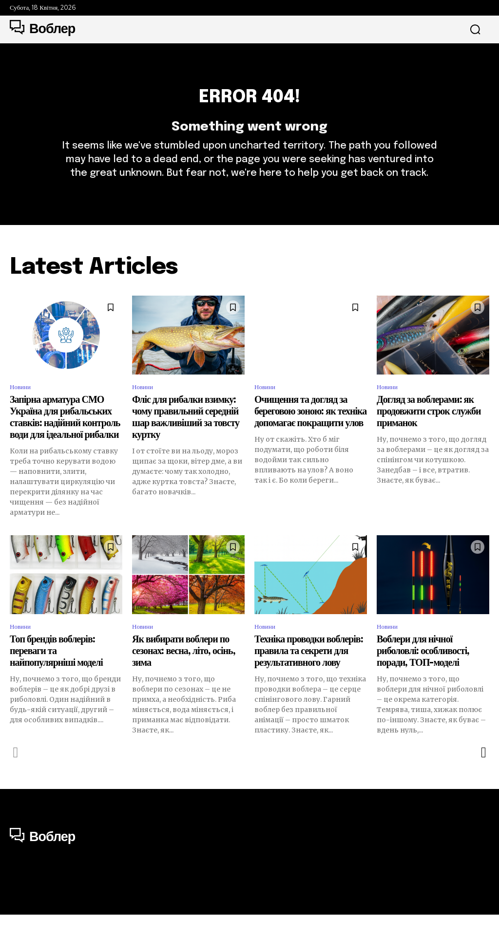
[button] (475, 30)
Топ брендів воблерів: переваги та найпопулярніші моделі (56, 674)
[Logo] (42, 29)
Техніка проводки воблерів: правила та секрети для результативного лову (308, 674)
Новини (23, 407)
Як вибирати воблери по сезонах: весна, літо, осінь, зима (183, 674)
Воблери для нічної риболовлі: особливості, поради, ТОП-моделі (423, 674)
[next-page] (483, 775)
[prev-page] (16, 775)
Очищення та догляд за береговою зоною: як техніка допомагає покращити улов (310, 432)
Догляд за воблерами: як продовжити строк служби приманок (428, 432)
